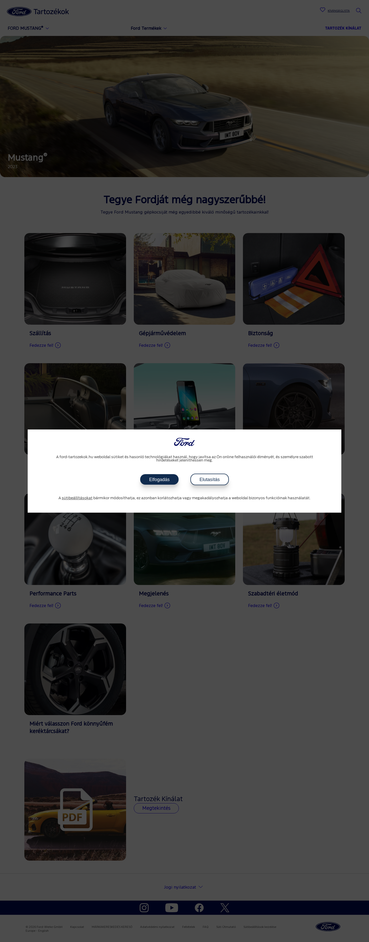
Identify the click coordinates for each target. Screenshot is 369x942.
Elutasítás (209, 479)
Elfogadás (159, 479)
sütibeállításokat (77, 498)
